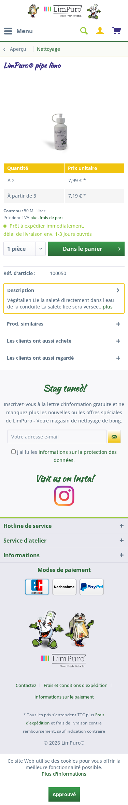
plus (108, 306)
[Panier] (117, 31)
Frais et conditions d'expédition (76, 685)
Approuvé (64, 794)
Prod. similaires (25, 323)
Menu (18, 30)
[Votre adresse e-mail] (57, 436)
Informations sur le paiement (64, 697)
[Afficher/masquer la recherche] (83, 31)
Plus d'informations (64, 774)
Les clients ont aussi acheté (39, 340)
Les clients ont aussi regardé (40, 358)
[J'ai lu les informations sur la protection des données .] (13, 451)
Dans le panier (91, 248)
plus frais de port (46, 217)
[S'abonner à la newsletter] (114, 436)
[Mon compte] (100, 31)
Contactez (26, 685)
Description (20, 290)
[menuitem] (18, 31)
